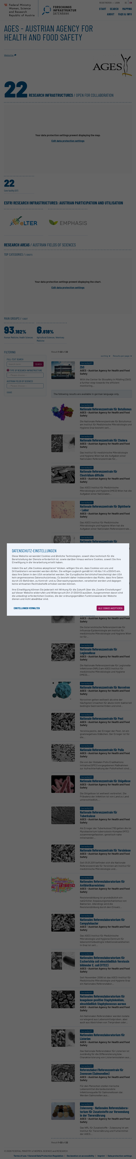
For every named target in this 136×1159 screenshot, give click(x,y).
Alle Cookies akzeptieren (110, 608)
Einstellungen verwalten (27, 608)
